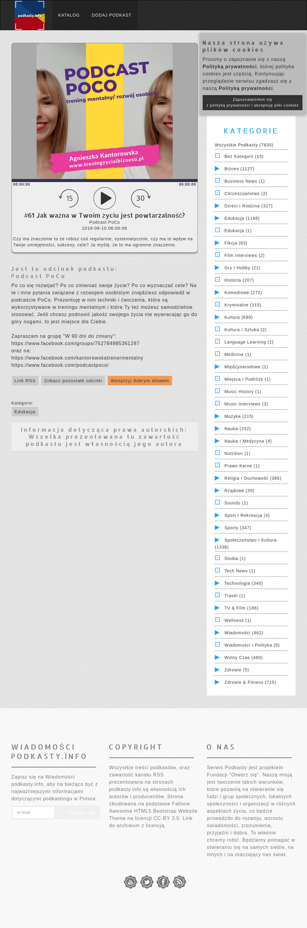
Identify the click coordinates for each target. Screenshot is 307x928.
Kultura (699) (238, 317)
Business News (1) (244, 181)
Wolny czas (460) (243, 657)
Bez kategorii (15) (244, 156)
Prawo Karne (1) (242, 465)
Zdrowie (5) (236, 669)
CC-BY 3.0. (167, 818)
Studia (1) (235, 558)
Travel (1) (234, 595)
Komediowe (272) (243, 292)
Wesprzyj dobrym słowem (140, 380)
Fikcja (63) (235, 243)
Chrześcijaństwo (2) (245, 193)
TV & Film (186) (241, 608)
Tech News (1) (239, 570)
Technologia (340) (243, 583)
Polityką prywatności (230, 66)
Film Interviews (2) (244, 255)
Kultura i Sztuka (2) (245, 329)
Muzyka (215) (239, 416)
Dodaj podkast (112, 15)
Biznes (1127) (239, 168)
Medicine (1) (237, 354)
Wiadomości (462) (243, 632)
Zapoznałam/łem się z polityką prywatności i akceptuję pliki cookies (252, 102)
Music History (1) (242, 391)
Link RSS (25, 380)
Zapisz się (77, 813)
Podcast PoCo (38, 275)
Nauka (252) (237, 428)
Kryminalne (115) (243, 304)
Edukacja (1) (238, 230)
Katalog (69, 15)
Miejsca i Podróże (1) (247, 379)
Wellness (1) (238, 620)
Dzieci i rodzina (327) (248, 205)
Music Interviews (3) (246, 404)
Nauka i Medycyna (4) (248, 441)
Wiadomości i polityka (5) (252, 645)
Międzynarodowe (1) (246, 366)
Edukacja (25, 411)
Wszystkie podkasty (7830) (244, 144)
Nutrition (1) (237, 453)
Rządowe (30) (239, 490)
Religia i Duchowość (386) (252, 478)
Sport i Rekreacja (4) (247, 515)
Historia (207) (239, 280)
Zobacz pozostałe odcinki (73, 380)
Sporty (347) (237, 527)
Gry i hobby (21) (242, 267)
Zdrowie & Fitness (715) (250, 682)
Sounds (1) (236, 503)
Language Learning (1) (249, 342)
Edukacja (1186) (242, 218)
